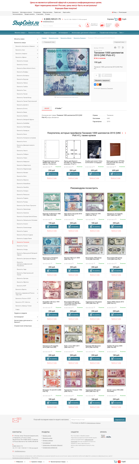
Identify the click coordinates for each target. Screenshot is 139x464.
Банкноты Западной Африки (25, 119)
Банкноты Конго (22, 141)
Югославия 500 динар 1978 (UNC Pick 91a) (114, 258)
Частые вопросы (18, 14)
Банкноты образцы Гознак (24, 305)
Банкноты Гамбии (22, 86)
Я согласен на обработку (85, 423)
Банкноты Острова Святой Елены (27, 216)
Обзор (46, 108)
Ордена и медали (50, 33)
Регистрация (122, 12)
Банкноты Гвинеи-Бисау (24, 97)
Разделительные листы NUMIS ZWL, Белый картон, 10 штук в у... (51, 162)
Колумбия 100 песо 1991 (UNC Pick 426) (51, 302)
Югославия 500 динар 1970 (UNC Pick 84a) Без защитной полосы (72, 303)
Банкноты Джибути (23, 105)
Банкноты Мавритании (24, 165)
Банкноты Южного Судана (25, 235)
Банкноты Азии (27, 50)
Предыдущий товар (48, 42)
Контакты (16, 12)
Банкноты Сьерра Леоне (24, 238)
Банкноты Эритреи (22, 278)
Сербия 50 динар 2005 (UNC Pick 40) (114, 346)
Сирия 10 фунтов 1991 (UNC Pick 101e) (93, 214)
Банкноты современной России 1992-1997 (27, 294)
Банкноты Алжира (22, 61)
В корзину (53, 174)
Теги (121, 33)
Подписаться (119, 420)
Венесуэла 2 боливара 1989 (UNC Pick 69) (50, 258)
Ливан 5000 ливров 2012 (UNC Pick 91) (115, 302)
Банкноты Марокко (23, 180)
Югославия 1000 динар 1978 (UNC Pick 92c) (93, 258)
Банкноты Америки (27, 54)
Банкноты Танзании (23, 242)
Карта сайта (66, 12)
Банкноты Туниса (22, 246)
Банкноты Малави (22, 172)
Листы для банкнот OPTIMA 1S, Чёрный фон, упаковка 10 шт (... (72, 162)
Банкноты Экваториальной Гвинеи (25, 273)
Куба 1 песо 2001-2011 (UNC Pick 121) (72, 346)
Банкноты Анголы (22, 64)
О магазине (39, 14)
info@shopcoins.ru (48, 21)
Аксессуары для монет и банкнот (84, 33)
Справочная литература (108, 33)
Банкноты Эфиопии (23, 282)
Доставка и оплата (26, 12)
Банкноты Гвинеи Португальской (27, 101)
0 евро (17, 309)
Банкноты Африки (27, 57)
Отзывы (47, 14)
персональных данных (94, 423)
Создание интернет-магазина (21, 458)
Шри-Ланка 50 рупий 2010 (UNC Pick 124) (73, 214)
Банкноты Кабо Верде (23, 127)
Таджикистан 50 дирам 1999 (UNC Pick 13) (94, 302)
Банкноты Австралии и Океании (27, 46)
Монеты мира (20, 33)
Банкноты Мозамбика (23, 183)
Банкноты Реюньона (23, 194)
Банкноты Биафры (22, 72)
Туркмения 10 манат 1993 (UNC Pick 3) (73, 390)
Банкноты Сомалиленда (24, 227)
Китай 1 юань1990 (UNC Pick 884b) (115, 390)
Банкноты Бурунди (22, 79)
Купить (108, 75)
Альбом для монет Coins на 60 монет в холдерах (93, 161)
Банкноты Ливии (22, 158)
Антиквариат (63, 33)
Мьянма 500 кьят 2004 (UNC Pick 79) (72, 258)
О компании (37, 12)
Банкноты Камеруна (23, 130)
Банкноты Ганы (21, 90)
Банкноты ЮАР (21, 285)
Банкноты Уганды (22, 249)
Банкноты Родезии (22, 198)
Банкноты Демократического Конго (25, 146)
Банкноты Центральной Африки (26, 258)
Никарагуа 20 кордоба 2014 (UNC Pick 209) (50, 346)
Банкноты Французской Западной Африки (27, 254)
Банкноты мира (34, 33)
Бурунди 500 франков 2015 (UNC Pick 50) (93, 346)
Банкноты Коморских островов (26, 138)
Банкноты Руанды (22, 202)
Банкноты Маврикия (23, 161)
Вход (114, 12)
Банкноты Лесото (22, 150)
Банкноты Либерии (22, 154)
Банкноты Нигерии (22, 191)
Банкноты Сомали (22, 224)
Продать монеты (29, 14)
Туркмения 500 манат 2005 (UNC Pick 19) (93, 390)
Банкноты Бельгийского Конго (26, 68)
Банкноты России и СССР (27, 298)
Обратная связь (47, 12)
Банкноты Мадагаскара (24, 169)
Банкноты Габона (22, 83)
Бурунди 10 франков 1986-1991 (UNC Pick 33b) (52, 214)
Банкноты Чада (21, 269)
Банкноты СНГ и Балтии (27, 302)
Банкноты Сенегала (23, 213)
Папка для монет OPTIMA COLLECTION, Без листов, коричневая (115, 162)
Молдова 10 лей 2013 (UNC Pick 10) (52, 390)
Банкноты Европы (27, 289)
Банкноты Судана (22, 231)
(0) (47, 166)
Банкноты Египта (22, 108)
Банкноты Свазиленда (23, 209)
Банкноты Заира (22, 112)
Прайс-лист (57, 12)
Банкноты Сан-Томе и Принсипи (26, 205)
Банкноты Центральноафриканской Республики (24, 263)
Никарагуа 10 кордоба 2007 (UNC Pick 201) (115, 214)
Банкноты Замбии (22, 116)
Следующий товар (119, 42)
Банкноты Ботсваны (23, 75)
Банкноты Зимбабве (23, 123)
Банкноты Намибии (23, 187)
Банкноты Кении (22, 134)
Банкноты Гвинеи (22, 94)
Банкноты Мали (22, 176)
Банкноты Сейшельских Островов (27, 220)
